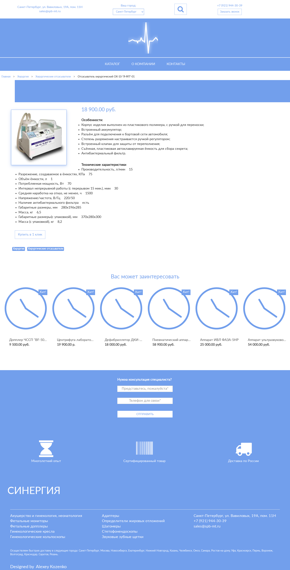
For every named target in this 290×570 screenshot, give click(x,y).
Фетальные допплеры (29, 526)
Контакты (176, 64)
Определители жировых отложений (133, 521)
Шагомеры (111, 526)
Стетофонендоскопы (119, 531)
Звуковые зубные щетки (123, 537)
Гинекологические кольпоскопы (37, 537)
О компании (143, 64)
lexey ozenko (51, 567)
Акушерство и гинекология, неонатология (46, 516)
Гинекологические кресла (32, 531)
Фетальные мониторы (29, 521)
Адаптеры (110, 516)
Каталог (112, 64)
